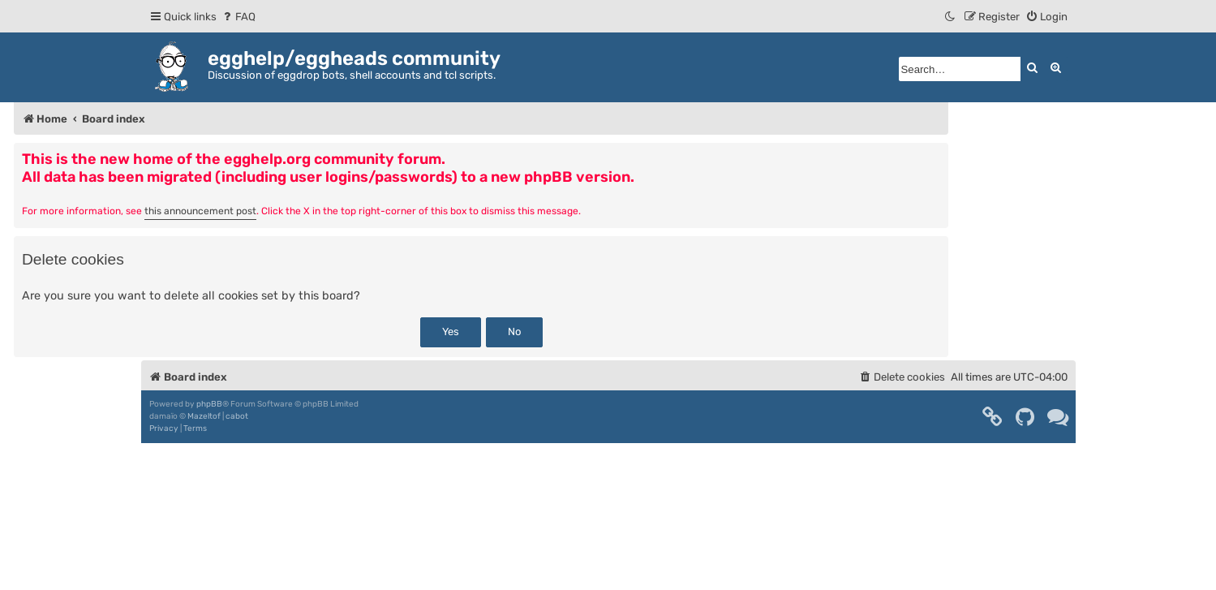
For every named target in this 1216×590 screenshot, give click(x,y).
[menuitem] (238, 16)
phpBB (209, 404)
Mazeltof (204, 416)
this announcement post (200, 211)
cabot (237, 416)
